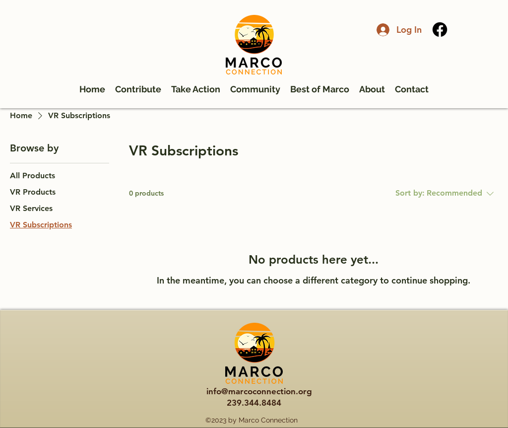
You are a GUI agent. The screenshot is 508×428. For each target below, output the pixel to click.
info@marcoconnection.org (259, 391)
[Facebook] (439, 29)
